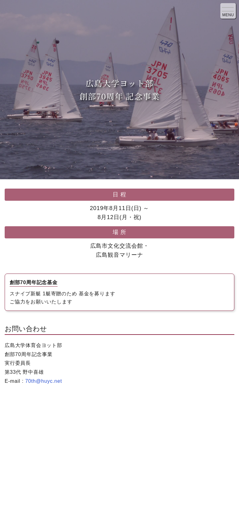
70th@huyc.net (43, 381)
